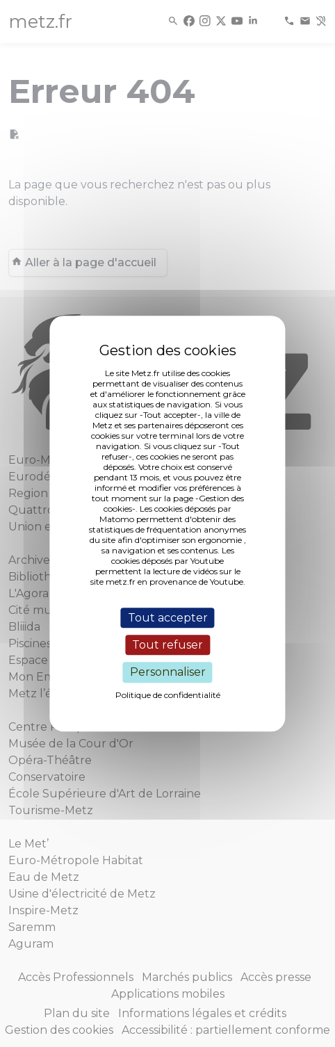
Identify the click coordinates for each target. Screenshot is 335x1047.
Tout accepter (168, 617)
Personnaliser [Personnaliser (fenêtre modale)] (168, 672)
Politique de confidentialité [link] (167, 695)
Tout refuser (167, 644)
